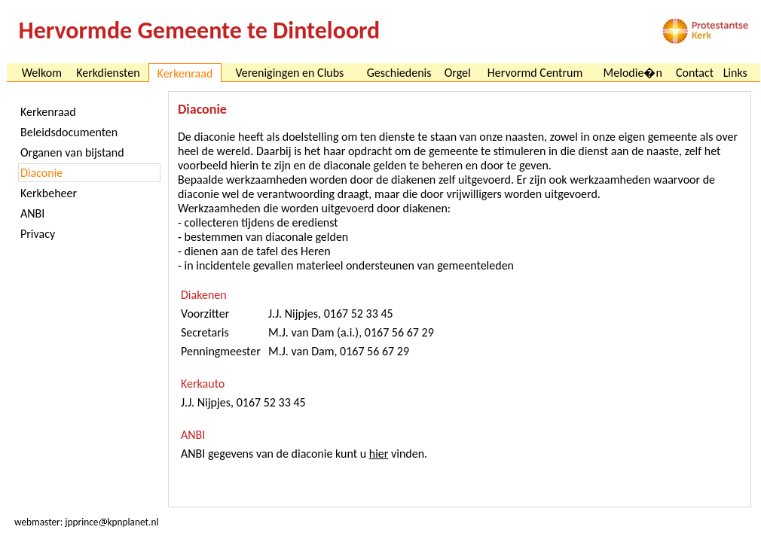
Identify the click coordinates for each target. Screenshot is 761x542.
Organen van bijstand (72, 152)
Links (735, 72)
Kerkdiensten (107, 72)
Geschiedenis (399, 72)
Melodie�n (633, 72)
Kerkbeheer (48, 193)
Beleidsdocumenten (69, 132)
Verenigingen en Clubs (289, 72)
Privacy (37, 234)
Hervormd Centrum (534, 72)
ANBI (32, 213)
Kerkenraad (48, 112)
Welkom (42, 72)
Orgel (458, 72)
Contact (695, 72)
